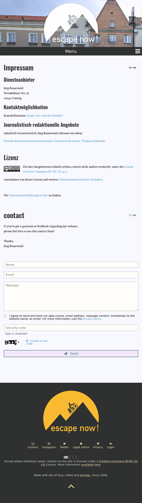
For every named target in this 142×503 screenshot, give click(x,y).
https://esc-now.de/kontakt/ (45, 116)
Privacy (98, 445)
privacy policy (92, 318)
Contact (33, 445)
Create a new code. (37, 342)
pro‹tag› (85, 475)
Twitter (64, 445)
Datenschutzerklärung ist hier (28, 195)
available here (90, 464)
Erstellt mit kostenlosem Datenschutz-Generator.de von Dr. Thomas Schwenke (54, 141)
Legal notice (81, 445)
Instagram (49, 445)
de (130, 215)
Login (110, 445)
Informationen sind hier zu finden (80, 180)
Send (71, 353)
